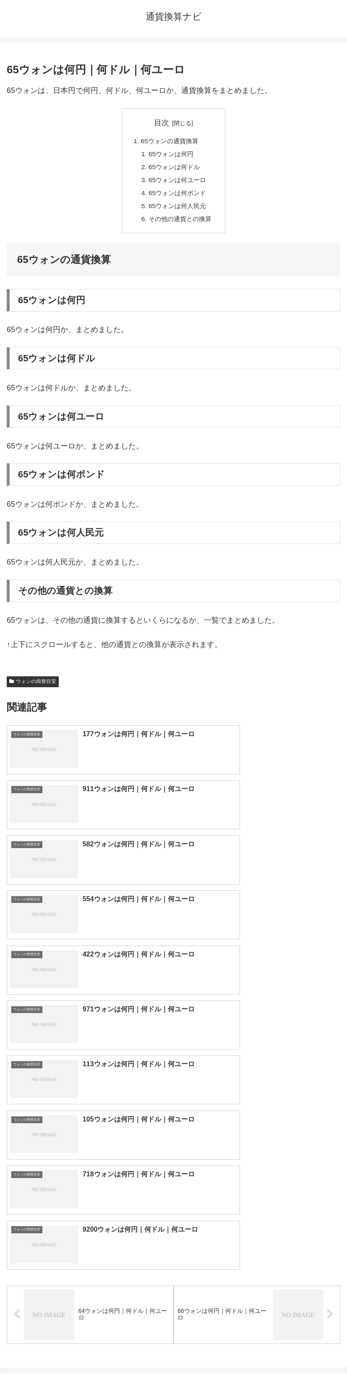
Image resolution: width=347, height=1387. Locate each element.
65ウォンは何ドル (174, 169)
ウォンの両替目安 (32, 686)
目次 (161, 123)
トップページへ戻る (88, 1360)
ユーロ (90, 1165)
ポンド (257, 1165)
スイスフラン (256, 1207)
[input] (173, 1087)
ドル (257, 1151)
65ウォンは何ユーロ (177, 182)
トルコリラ (256, 1220)
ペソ (90, 1234)
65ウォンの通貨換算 (169, 141)
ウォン (257, 1179)
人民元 (90, 1179)
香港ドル (90, 1193)
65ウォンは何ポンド (177, 195)
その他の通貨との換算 (180, 223)
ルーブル (90, 1262)
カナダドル (90, 1207)
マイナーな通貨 (256, 1262)
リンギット (256, 1234)
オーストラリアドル (256, 1193)
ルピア (90, 1248)
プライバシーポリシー (258, 1360)
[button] (331, 1088)
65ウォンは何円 (171, 155)
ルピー (257, 1248)
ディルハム (90, 1220)
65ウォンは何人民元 (177, 209)
